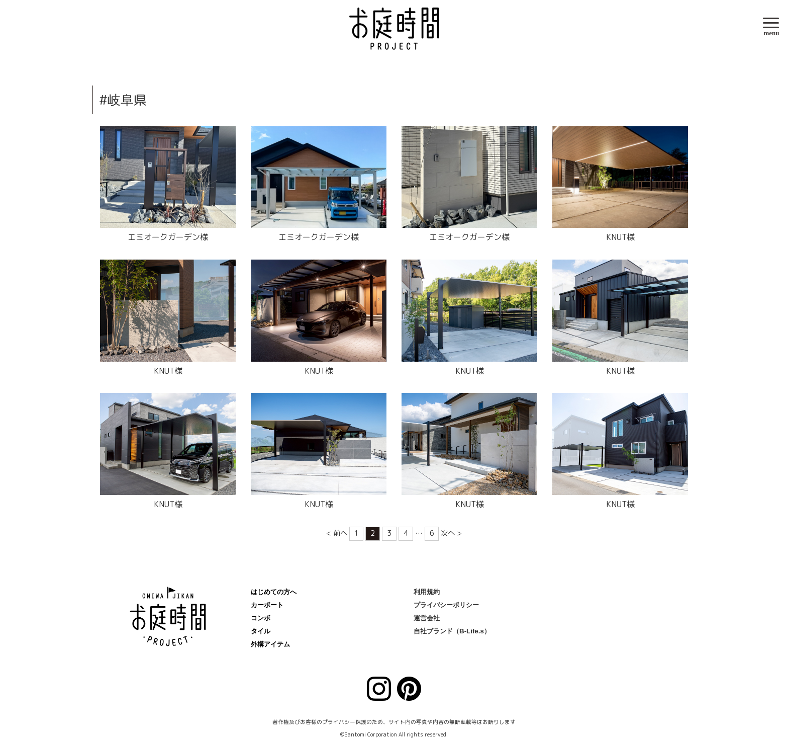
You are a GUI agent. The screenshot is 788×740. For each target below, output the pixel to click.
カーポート (267, 605)
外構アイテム (270, 644)
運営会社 (427, 618)
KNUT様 (620, 236)
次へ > (451, 533)
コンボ (260, 618)
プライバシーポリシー (446, 605)
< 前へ (336, 533)
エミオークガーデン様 (168, 236)
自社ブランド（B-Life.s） (452, 631)
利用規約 (427, 592)
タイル (260, 631)
